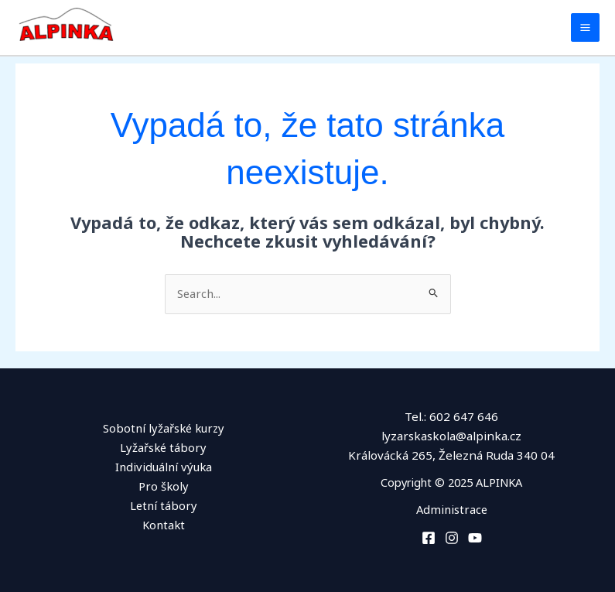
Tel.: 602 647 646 (451, 416)
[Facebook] (429, 537)
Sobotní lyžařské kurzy (163, 428)
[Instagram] (452, 537)
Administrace (451, 508)
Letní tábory (163, 504)
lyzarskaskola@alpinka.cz (451, 435)
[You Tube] (475, 537)
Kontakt (163, 524)
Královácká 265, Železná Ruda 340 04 (451, 454)
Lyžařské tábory (163, 447)
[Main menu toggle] (585, 27)
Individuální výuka (163, 466)
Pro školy (163, 485)
